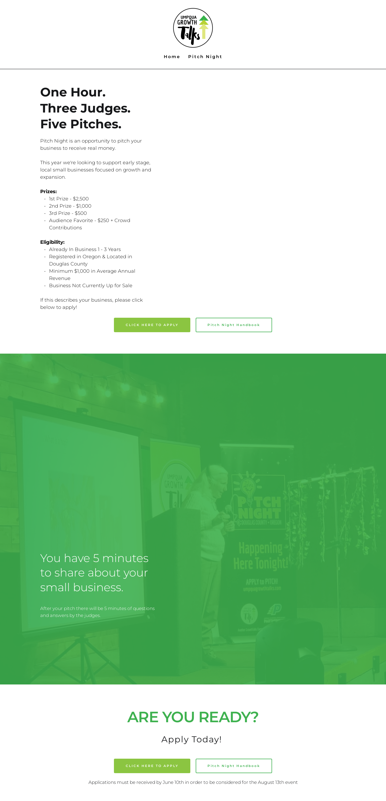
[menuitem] (172, 57)
